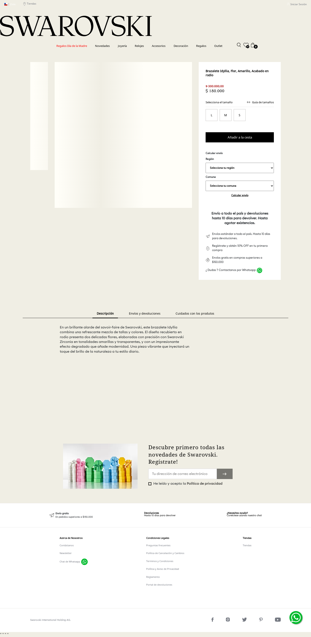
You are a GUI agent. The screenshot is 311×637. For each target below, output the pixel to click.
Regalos (201, 46)
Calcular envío (239, 195)
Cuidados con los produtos (195, 313)
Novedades (102, 46)
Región (240, 165)
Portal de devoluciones (159, 584)
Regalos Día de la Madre (71, 46)
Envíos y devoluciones (144, 313)
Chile (10, 4)
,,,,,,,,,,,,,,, (240, 168)
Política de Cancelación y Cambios (165, 553)
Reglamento (153, 576)
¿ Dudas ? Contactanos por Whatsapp (231, 270)
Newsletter (66, 553)
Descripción (105, 313)
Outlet (218, 46)
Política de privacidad (204, 483)
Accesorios (158, 46)
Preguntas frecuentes (158, 545)
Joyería (122, 46)
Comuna (240, 183)
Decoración (181, 46)
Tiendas (29, 4)
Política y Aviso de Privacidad (162, 568)
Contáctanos (67, 545)
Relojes (139, 46)
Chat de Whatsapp (70, 561)
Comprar (240, 137)
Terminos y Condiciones (159, 561)
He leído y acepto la (187, 483)
